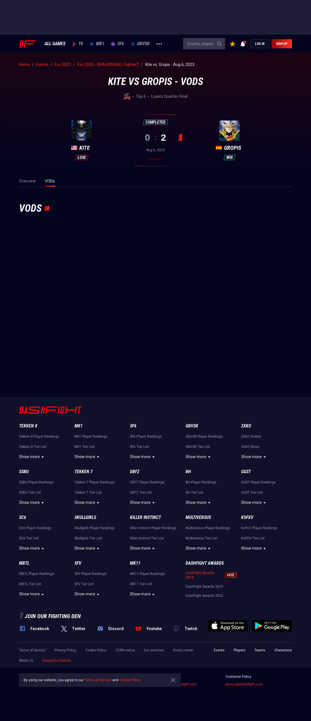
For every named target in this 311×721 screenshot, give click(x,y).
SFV (77, 563)
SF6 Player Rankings (146, 437)
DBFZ (134, 471)
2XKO (246, 426)
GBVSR (140, 43)
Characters (283, 650)
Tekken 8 (28, 426)
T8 (77, 43)
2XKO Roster (251, 437)
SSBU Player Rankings (36, 482)
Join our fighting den (53, 616)
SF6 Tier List (139, 447)
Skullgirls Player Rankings (94, 528)
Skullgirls (85, 517)
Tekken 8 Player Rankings (39, 437)
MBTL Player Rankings (36, 574)
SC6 (22, 517)
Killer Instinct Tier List (147, 538)
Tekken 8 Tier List (32, 447)
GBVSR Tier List (198, 447)
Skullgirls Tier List (88, 538)
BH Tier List (195, 492)
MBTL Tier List (30, 584)
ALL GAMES (55, 43)
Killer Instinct (145, 517)
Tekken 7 (83, 471)
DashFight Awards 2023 (204, 587)
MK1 (97, 43)
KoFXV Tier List (253, 538)
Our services (154, 650)
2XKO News (250, 447)
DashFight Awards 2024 (200, 575)
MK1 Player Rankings (90, 437)
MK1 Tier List (84, 447)
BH (188, 471)
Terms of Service (32, 650)
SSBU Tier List (30, 492)
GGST (246, 471)
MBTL (24, 563)
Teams (259, 650)
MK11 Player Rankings (147, 574)
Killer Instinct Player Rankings (153, 528)
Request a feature (56, 660)
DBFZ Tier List (141, 492)
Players (239, 650)
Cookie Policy (95, 650)
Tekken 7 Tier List (88, 492)
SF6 (117, 43)
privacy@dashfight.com (244, 684)
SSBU (24, 471)
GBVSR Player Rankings (204, 437)
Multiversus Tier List (201, 538)
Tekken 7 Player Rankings (94, 482)
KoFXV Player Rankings (259, 528)
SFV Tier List (84, 584)
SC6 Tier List (29, 538)
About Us (26, 660)
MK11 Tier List (141, 584)
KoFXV (247, 517)
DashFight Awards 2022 (204, 596)
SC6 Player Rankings (35, 528)
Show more (32, 457)
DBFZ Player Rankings (147, 482)
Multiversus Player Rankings (208, 528)
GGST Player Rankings (258, 482)
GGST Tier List (252, 492)
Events (219, 650)
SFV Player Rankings (90, 574)
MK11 (135, 563)
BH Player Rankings (201, 482)
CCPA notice (125, 650)
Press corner (183, 650)
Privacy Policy (65, 650)
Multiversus (198, 517)
